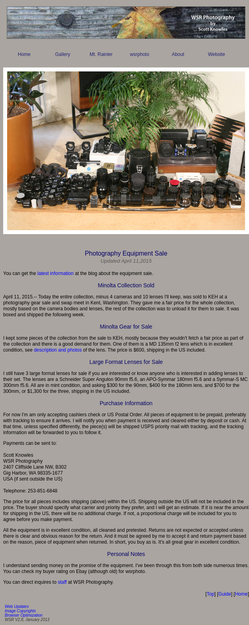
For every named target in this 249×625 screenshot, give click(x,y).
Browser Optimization (23, 615)
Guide (224, 594)
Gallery (62, 54)
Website (216, 54)
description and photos (58, 350)
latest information (55, 273)
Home (24, 54)
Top (210, 594)
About (178, 54)
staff (62, 582)
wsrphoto (139, 54)
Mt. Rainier (101, 54)
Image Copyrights (20, 611)
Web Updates (17, 606)
